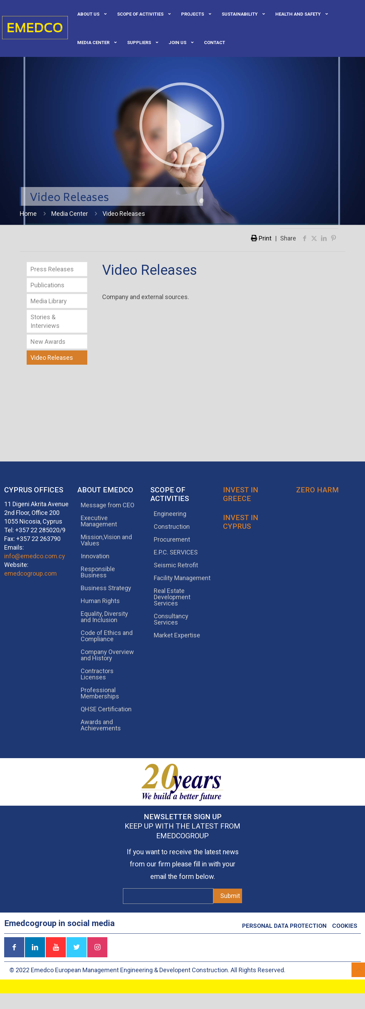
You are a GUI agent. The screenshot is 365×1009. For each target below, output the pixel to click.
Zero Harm (317, 490)
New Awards (47, 341)
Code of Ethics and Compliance (107, 636)
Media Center (69, 213)
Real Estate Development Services (172, 597)
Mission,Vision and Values (106, 540)
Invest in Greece (240, 494)
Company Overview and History (107, 655)
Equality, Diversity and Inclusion (104, 617)
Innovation (95, 556)
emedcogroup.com (30, 573)
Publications (47, 285)
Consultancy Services (171, 619)
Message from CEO (107, 505)
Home (28, 213)
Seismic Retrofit (176, 565)
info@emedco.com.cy (34, 556)
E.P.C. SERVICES (176, 552)
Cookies (344, 925)
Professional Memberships (100, 693)
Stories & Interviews (45, 321)
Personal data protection (284, 925)
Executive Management (99, 521)
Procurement (172, 539)
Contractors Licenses (97, 674)
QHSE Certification (106, 709)
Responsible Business (98, 572)
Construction (172, 526)
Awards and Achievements (101, 725)
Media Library (48, 301)
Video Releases (51, 357)
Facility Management (182, 578)
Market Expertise (177, 635)
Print (261, 238)
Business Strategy (106, 588)
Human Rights (100, 600)
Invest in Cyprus (240, 522)
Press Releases (52, 269)
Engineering (170, 513)
